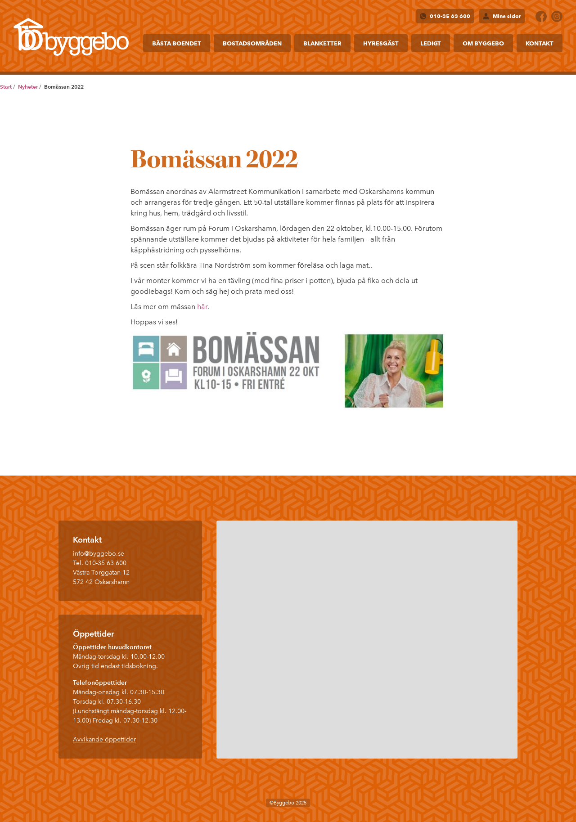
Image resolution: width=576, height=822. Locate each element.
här (202, 306)
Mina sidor (507, 16)
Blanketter (322, 43)
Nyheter (28, 86)
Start (6, 86)
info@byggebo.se (98, 553)
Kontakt (540, 43)
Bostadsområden (252, 43)
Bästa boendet (176, 43)
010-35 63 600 (450, 16)
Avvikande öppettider (104, 739)
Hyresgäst (381, 43)
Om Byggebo (483, 43)
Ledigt (430, 43)
